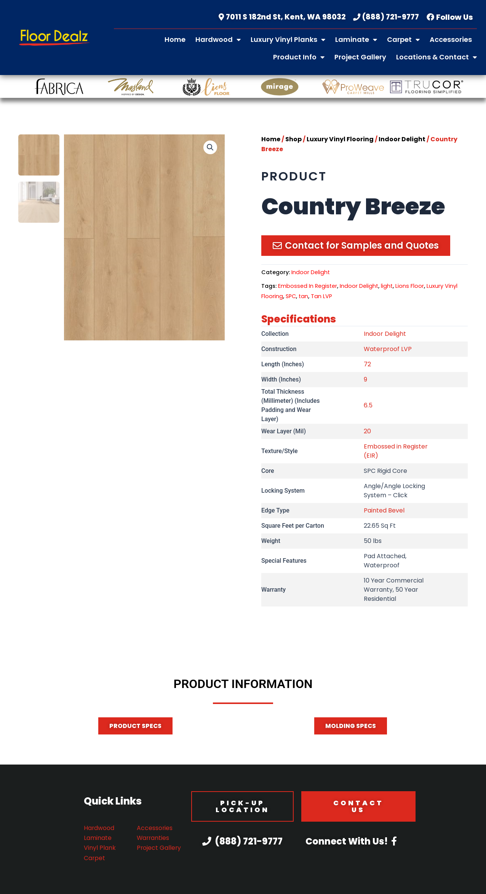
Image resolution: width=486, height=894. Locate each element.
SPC (291, 297)
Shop (293, 140)
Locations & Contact (436, 57)
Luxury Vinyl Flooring (340, 140)
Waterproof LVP (388, 350)
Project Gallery (360, 57)
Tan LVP (321, 297)
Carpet (403, 39)
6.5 (368, 406)
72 (367, 365)
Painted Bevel (384, 511)
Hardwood (218, 39)
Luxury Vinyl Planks (288, 39)
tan (303, 297)
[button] (210, 148)
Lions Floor (409, 287)
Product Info (299, 57)
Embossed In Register (307, 287)
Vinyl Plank (100, 847)
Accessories (451, 39)
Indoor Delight (402, 140)
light (387, 287)
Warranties (153, 837)
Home (175, 39)
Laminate (356, 39)
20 (367, 432)
